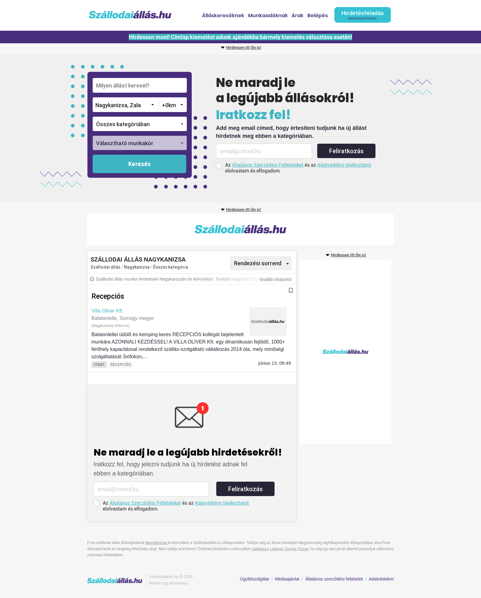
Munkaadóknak (268, 15)
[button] (140, 124)
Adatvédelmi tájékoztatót (344, 165)
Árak (297, 15)
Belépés (317, 15)
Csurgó (290, 549)
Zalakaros (260, 549)
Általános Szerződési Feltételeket (267, 165)
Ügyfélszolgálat (254, 579)
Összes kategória (170, 267)
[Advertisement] (240, 229)
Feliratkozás (346, 151)
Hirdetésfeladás (362, 15)
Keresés (139, 164)
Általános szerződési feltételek (334, 579)
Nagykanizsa (137, 267)
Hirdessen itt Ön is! (243, 47)
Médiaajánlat (287, 579)
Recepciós (107, 296)
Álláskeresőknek (223, 15)
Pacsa (303, 549)
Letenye (276, 549)
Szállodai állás (105, 267)
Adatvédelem (381, 579)
